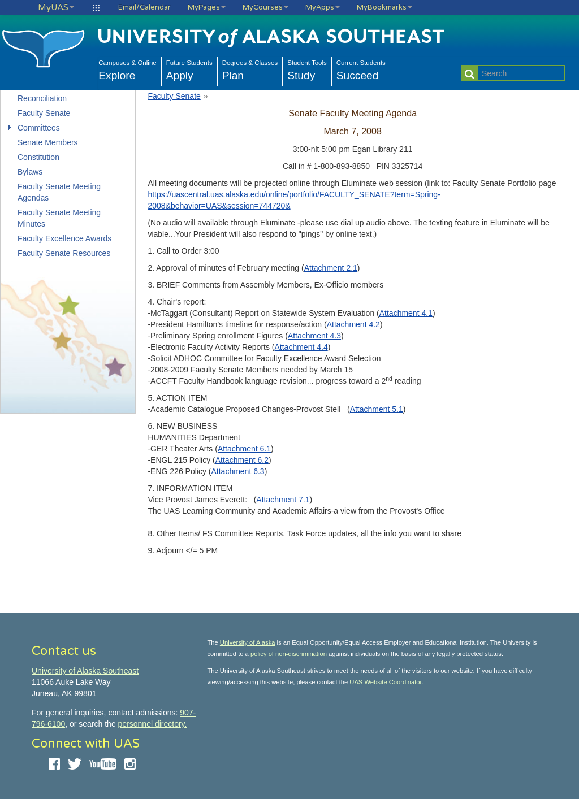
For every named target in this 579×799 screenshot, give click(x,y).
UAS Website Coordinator (385, 682)
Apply (189, 69)
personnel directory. (152, 723)
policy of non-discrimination (288, 653)
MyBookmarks (384, 7)
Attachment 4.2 (353, 324)
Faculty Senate (44, 113)
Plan (250, 69)
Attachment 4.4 (301, 346)
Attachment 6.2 (242, 459)
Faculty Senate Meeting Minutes (59, 218)
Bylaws (30, 171)
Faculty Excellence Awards (64, 238)
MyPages (207, 7)
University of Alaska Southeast (85, 670)
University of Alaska (247, 642)
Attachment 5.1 (376, 409)
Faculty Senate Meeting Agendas (59, 192)
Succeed (361, 69)
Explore (127, 69)
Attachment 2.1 (330, 267)
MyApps (322, 7)
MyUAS (56, 7)
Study (307, 69)
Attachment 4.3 (314, 335)
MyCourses (265, 7)
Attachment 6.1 (244, 448)
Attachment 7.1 (282, 499)
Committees (39, 127)
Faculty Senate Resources (64, 253)
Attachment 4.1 (406, 313)
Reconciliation (42, 98)
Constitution (38, 157)
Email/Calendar (144, 7)
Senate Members (48, 142)
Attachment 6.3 (237, 471)
